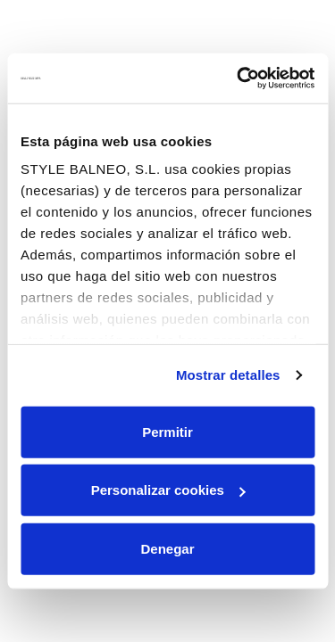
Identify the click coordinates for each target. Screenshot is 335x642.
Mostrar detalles (228, 375)
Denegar (167, 548)
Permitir (167, 431)
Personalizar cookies (168, 490)
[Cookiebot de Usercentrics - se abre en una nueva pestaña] (238, 78)
